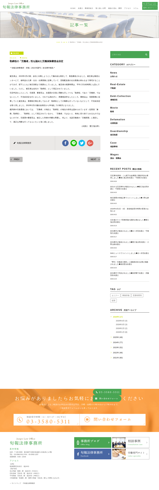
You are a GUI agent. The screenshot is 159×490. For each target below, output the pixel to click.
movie (129, 109)
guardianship (129, 133)
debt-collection (129, 98)
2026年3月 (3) (121, 324)
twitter (82, 143)
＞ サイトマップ (15, 483)
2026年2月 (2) (121, 328)
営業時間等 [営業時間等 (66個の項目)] (137, 295)
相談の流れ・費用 (115, 8)
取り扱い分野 (101, 8)
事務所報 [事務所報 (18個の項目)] (126, 295)
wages (129, 156)
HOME (73, 8)
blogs (16, 53)
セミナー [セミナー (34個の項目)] (115, 295)
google (90, 143)
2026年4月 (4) (121, 321)
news (129, 74)
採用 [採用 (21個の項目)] (113, 301)
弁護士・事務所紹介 (85, 8)
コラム (135, 8)
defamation (129, 121)
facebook (65, 143)
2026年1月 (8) (121, 332)
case (129, 144)
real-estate (129, 86)
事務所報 (24, 58)
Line (73, 143)
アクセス (127, 8)
